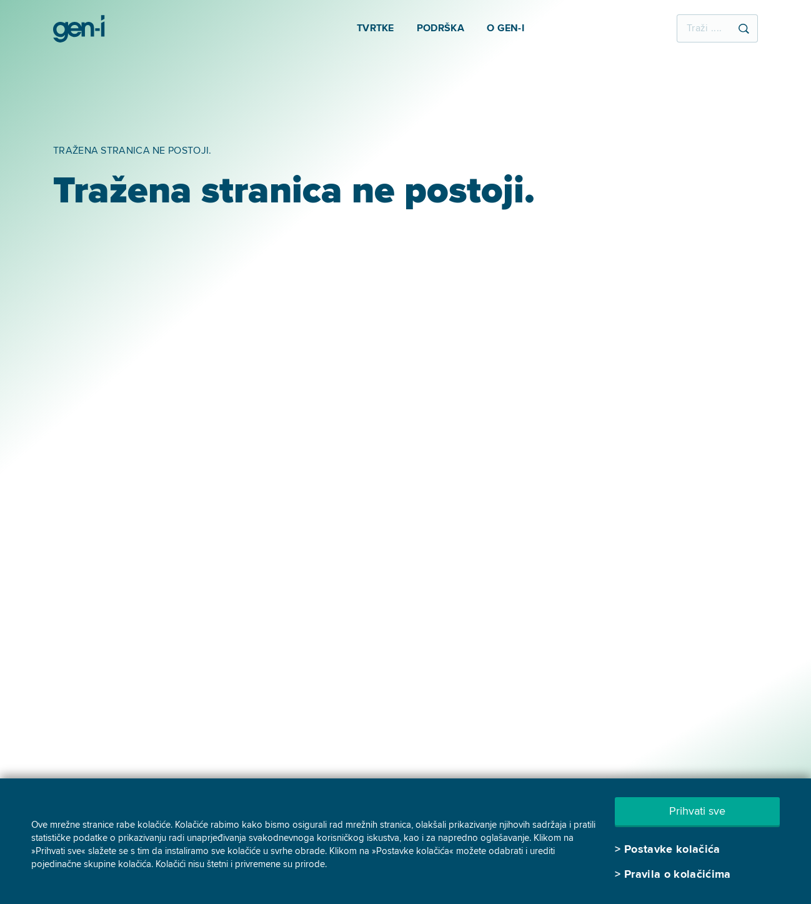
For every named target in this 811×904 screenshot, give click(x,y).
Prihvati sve (697, 811)
